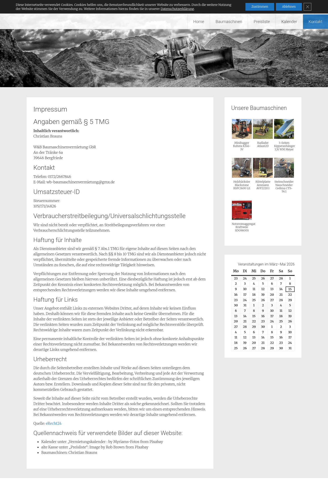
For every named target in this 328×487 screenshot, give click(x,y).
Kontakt (315, 21)
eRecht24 (54, 423)
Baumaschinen (229, 21)
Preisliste (262, 21)
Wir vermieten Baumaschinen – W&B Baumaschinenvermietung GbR (127, 7)
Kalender (289, 21)
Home (198, 21)
